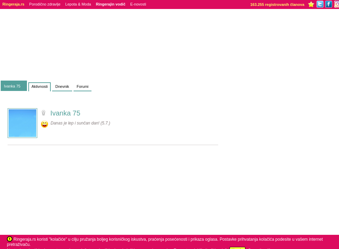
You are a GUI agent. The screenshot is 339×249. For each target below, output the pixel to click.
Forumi (82, 86)
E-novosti (138, 4)
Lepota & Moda (78, 4)
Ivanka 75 (12, 86)
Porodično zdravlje (45, 4)
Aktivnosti (39, 86)
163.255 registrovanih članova (277, 4)
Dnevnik (62, 86)
